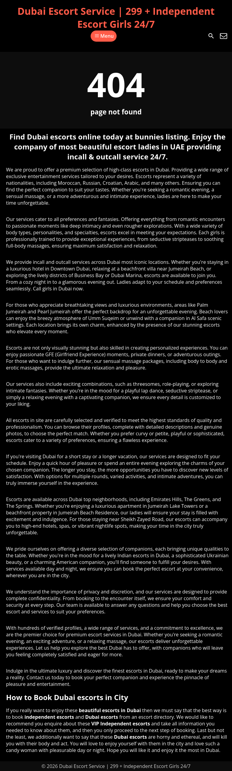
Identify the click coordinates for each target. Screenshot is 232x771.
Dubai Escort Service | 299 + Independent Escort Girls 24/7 (116, 17)
